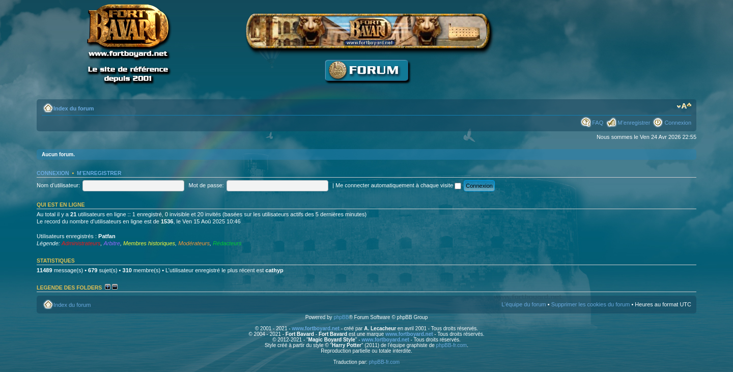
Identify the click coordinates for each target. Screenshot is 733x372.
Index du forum (73, 108)
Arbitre (111, 243)
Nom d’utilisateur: (58, 185)
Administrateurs (81, 243)
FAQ (597, 123)
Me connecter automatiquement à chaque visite (398, 185)
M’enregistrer (633, 123)
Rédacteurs (227, 243)
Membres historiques (149, 243)
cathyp (274, 270)
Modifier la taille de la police (683, 106)
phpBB (341, 317)
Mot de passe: (206, 185)
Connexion (677, 123)
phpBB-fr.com (451, 345)
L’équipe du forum (523, 304)
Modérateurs (194, 243)
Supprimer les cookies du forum (590, 304)
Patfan (107, 236)
